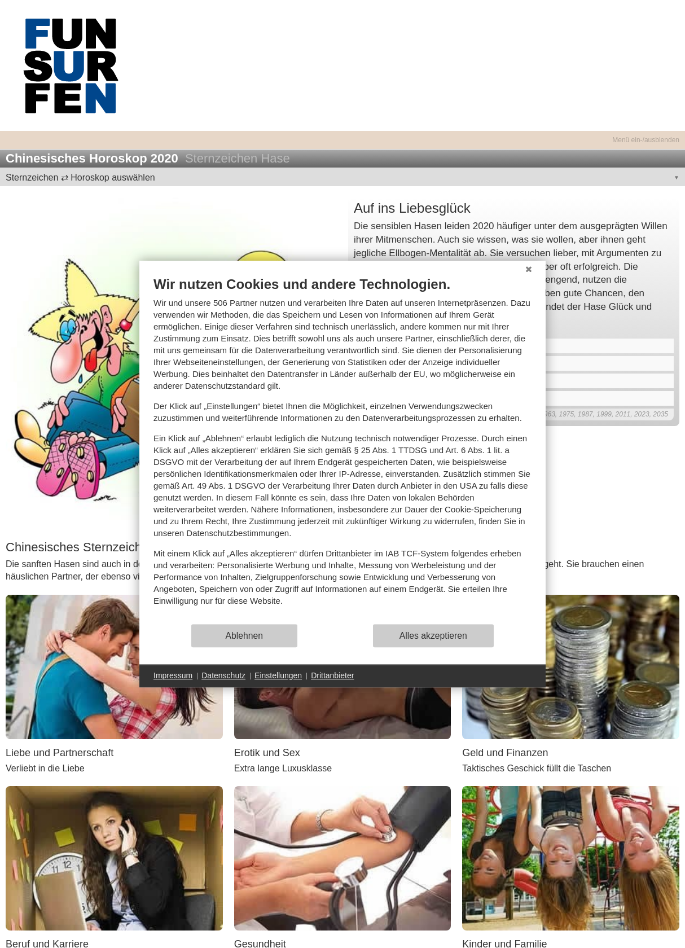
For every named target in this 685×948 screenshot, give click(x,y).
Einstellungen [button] (278, 675)
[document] (342, 449)
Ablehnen (245, 635)
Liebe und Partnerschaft (59, 752)
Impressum (172, 675)
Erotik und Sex (267, 752)
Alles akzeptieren (433, 635)
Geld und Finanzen (505, 752)
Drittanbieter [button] (332, 675)
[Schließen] (528, 269)
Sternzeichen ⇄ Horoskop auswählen (80, 177)
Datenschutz (223, 675)
